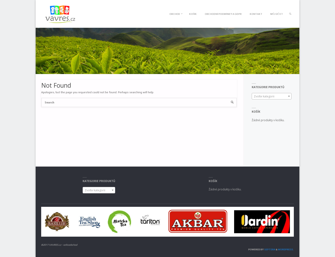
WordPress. (286, 249)
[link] (290, 14)
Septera (269, 249)
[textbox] (271, 96)
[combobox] (272, 96)
